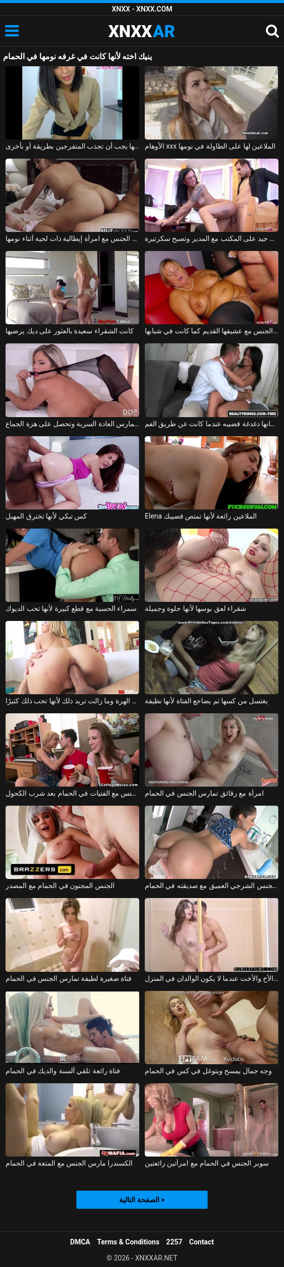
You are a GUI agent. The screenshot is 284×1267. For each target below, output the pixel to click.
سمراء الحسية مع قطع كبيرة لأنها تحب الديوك (71, 608)
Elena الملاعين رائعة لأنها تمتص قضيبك (201, 516)
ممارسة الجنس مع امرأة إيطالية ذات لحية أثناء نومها (72, 238)
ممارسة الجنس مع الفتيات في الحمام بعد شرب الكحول (72, 793)
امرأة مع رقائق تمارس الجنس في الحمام (204, 793)
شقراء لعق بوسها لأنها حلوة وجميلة (195, 608)
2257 (174, 1242)
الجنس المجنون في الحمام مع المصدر (60, 885)
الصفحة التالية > (141, 1200)
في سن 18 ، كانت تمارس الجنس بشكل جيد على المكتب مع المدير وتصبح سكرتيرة (211, 238)
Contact (201, 1242)
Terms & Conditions (128, 1242)
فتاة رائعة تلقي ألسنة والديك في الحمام (63, 1071)
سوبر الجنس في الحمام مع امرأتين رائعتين (207, 1163)
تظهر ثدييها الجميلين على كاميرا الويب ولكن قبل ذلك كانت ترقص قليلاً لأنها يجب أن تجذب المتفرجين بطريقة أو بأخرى (72, 146)
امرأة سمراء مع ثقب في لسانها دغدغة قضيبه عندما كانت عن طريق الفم (211, 424)
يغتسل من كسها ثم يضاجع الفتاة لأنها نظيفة (206, 701)
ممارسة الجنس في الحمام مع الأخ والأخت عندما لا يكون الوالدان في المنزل (211, 978)
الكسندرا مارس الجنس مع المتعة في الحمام (69, 1163)
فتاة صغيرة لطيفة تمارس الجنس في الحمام (69, 978)
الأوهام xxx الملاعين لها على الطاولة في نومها (210, 146)
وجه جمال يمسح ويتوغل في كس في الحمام (208, 1071)
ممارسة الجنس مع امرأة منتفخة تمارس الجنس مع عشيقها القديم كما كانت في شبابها (211, 331)
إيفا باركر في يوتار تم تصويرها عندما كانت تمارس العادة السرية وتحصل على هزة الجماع (72, 424)
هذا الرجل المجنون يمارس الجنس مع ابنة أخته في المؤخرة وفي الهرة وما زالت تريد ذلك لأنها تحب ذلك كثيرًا (72, 701)
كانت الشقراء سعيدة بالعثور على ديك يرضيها (70, 331)
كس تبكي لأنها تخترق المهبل (46, 516)
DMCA (80, 1242)
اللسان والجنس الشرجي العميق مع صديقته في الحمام (211, 885)
